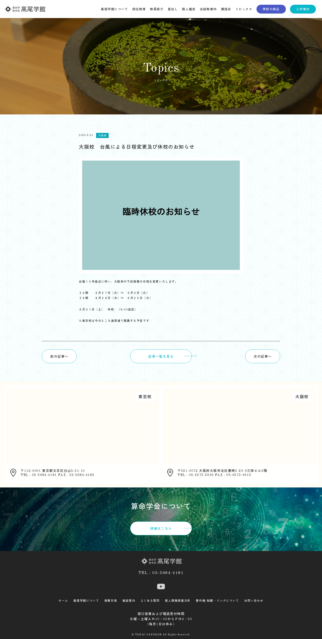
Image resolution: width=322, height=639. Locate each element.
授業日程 (110, 600)
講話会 (226, 9)
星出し (173, 9)
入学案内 (303, 9)
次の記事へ (263, 356)
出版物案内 (208, 9)
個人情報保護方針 (178, 600)
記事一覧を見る (161, 356)
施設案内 (128, 600)
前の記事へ (59, 356)
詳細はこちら (161, 529)
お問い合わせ (253, 600)
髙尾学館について (114, 9)
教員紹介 (156, 9)
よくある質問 (150, 600)
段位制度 (139, 9)
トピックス (243, 9)
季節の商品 (271, 9)
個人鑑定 (189, 9)
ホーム (63, 600)
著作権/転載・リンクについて (217, 600)
